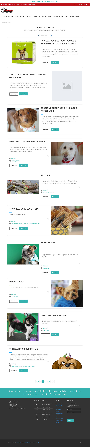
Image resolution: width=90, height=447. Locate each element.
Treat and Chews (17, 224)
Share (54, 62)
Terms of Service (26, 442)
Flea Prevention (16, 366)
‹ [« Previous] (36, 381)
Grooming (46, 330)
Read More (45, 62)
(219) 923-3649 (12, 405)
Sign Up (70, 420)
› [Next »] (53, 381)
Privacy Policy (19, 442)
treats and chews (48, 192)
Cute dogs (46, 268)
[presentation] (74, 415)
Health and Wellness (28, 366)
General (13, 158)
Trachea (25, 224)
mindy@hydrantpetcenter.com (15, 406)
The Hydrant (15, 161)
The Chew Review (34, 224)
